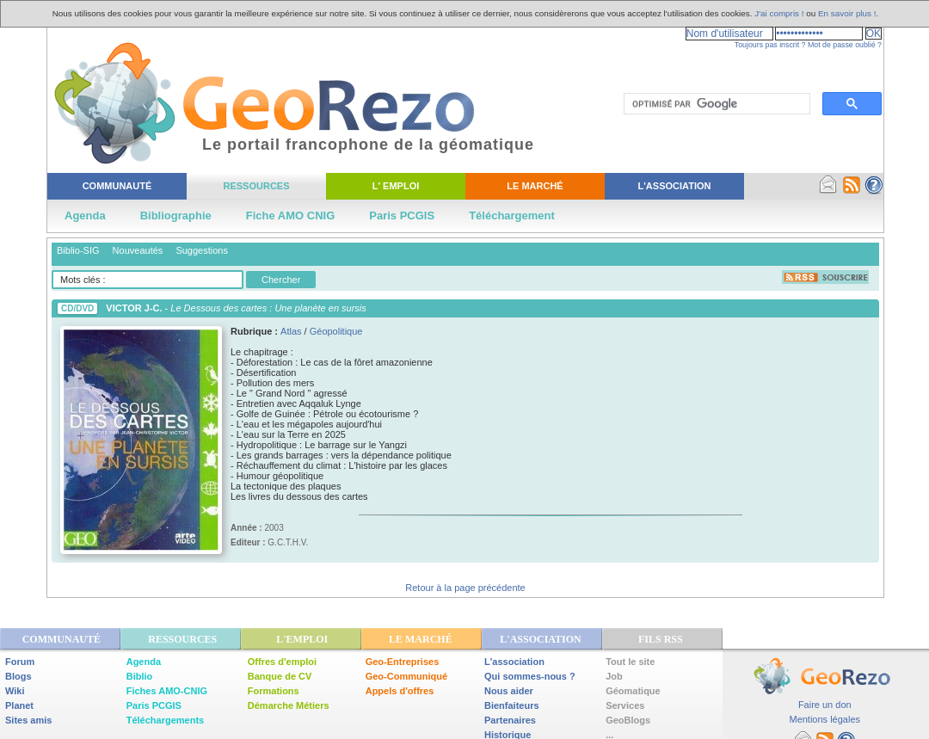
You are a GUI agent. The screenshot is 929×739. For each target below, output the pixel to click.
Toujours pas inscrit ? (770, 44)
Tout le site (630, 661)
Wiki (15, 691)
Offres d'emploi (282, 661)
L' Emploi (396, 186)
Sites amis (28, 720)
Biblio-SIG (78, 250)
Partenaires (510, 720)
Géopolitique (336, 331)
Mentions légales (824, 719)
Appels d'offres (400, 691)
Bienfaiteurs (511, 705)
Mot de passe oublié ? (845, 44)
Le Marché (535, 186)
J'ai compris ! (778, 13)
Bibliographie (176, 215)
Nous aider (508, 691)
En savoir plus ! (847, 13)
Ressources (256, 186)
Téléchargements (165, 720)
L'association (514, 661)
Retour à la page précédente (465, 587)
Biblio (139, 676)
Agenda (85, 215)
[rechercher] (715, 104)
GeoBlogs (628, 720)
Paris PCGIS (401, 215)
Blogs (18, 676)
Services (625, 705)
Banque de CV (280, 676)
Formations (273, 691)
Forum (19, 661)
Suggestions (201, 250)
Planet (19, 705)
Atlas (290, 331)
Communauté (117, 186)
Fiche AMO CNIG (290, 215)
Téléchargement (512, 215)
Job (614, 676)
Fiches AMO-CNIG (166, 691)
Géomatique (633, 691)
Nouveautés (138, 250)
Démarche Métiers (288, 705)
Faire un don (825, 704)
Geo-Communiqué (406, 676)
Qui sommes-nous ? (529, 676)
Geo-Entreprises (403, 661)
